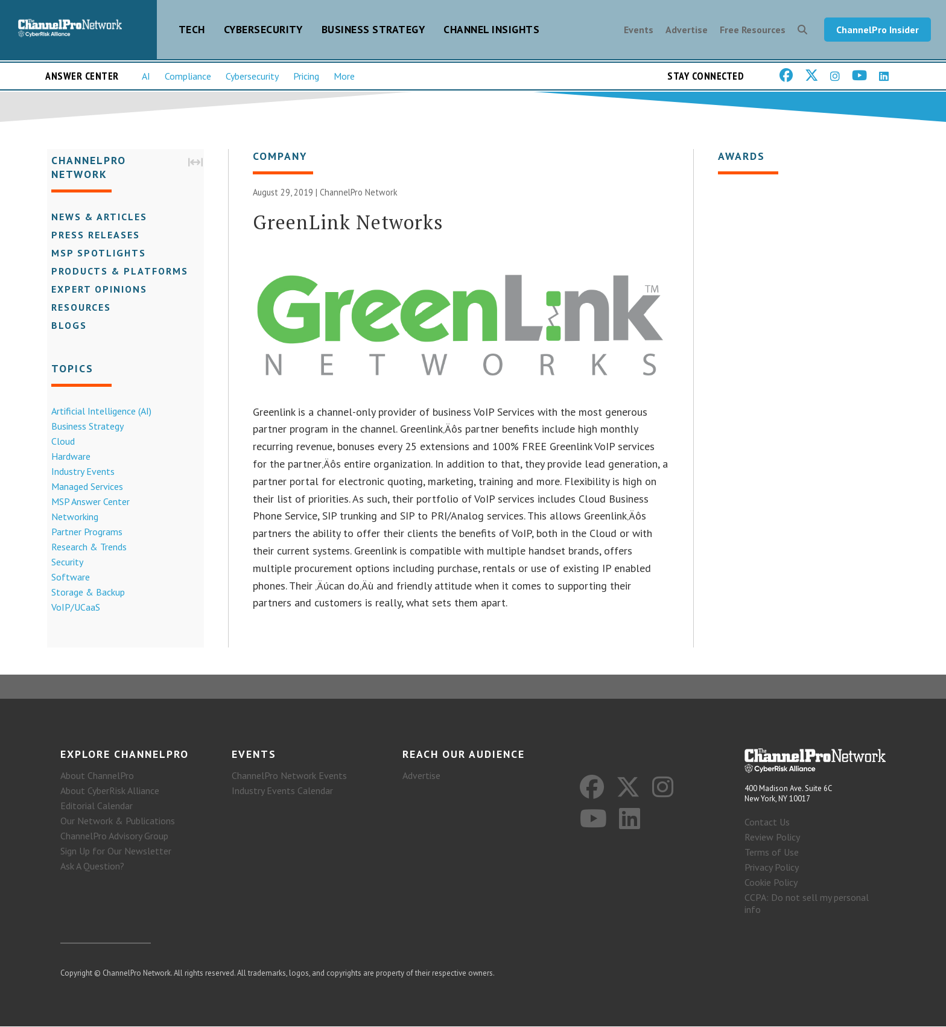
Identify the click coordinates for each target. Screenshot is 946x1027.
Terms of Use (771, 853)
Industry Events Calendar (282, 791)
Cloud (59, 443)
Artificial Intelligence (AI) (97, 413)
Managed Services (83, 488)
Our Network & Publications (117, 821)
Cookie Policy (771, 883)
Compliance (188, 79)
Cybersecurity (263, 31)
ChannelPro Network (359, 198)
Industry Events (78, 473)
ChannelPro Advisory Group (114, 836)
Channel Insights (491, 31)
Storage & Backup (84, 594)
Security (63, 564)
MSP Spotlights (94, 255)
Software (66, 579)
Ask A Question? (92, 866)
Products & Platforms (115, 273)
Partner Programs (82, 533)
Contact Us (767, 822)
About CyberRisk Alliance (109, 791)
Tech (192, 31)
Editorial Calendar (96, 806)
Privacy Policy (771, 868)
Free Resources (753, 31)
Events (638, 31)
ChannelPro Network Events (289, 776)
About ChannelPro (97, 776)
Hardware (66, 458)
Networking (70, 518)
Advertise (686, 31)
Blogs (65, 327)
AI (146, 79)
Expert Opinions (95, 291)
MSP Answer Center (86, 503)
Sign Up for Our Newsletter (115, 851)
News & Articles (95, 218)
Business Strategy (373, 31)
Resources (77, 309)
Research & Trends (84, 548)
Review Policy (772, 837)
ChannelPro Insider (877, 31)
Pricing (306, 79)
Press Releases (91, 237)
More (344, 79)
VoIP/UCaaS (71, 609)
